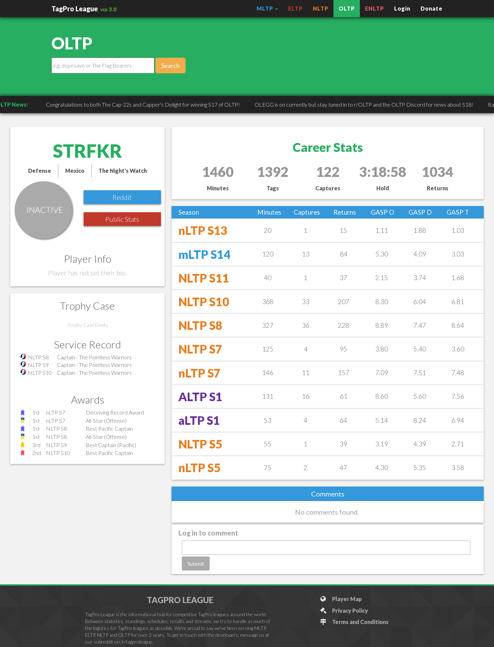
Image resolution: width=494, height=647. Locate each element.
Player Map (340, 599)
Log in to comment (208, 533)
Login (402, 8)
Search (170, 65)
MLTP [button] (267, 8)
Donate (432, 8)
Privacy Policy (343, 610)
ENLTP (374, 8)
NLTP (320, 8)
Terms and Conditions (354, 622)
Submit (195, 563)
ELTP (295, 8)
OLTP (347, 8)
